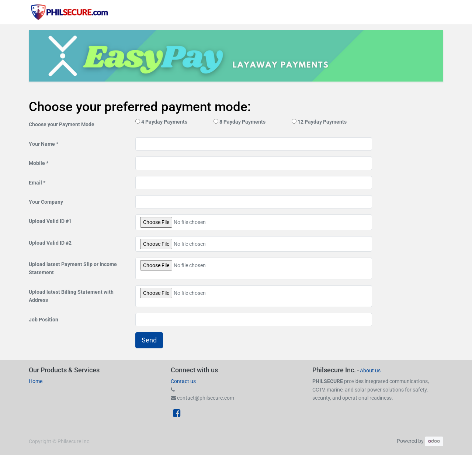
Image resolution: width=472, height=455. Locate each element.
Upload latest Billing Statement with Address (71, 296)
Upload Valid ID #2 (50, 243)
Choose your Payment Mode (61, 124)
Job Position (43, 320)
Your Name (42, 144)
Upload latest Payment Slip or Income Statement (73, 268)
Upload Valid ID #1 (50, 221)
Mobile (37, 163)
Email (35, 183)
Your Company (46, 202)
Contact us (183, 381)
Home (35, 381)
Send (149, 340)
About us (370, 370)
